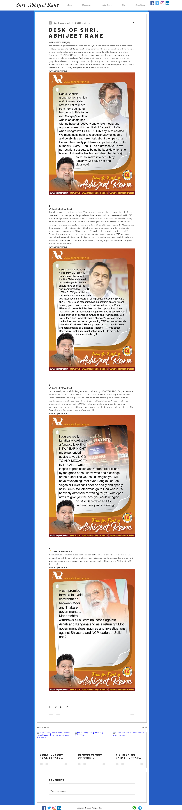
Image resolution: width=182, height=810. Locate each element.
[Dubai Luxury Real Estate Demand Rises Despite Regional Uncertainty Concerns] (54, 741)
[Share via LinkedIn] (61, 707)
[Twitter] (157, 3)
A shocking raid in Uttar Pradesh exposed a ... (127, 756)
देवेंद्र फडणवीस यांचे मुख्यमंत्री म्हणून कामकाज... (90, 756)
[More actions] (133, 23)
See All (144, 727)
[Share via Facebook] (50, 707)
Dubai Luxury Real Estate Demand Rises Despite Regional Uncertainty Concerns (52, 756)
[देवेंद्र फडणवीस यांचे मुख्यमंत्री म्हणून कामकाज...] (92, 741)
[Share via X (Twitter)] (55, 707)
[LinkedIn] (167, 3)
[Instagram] (162, 3)
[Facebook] (152, 3)
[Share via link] (67, 707)
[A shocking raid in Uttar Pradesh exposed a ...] (130, 741)
